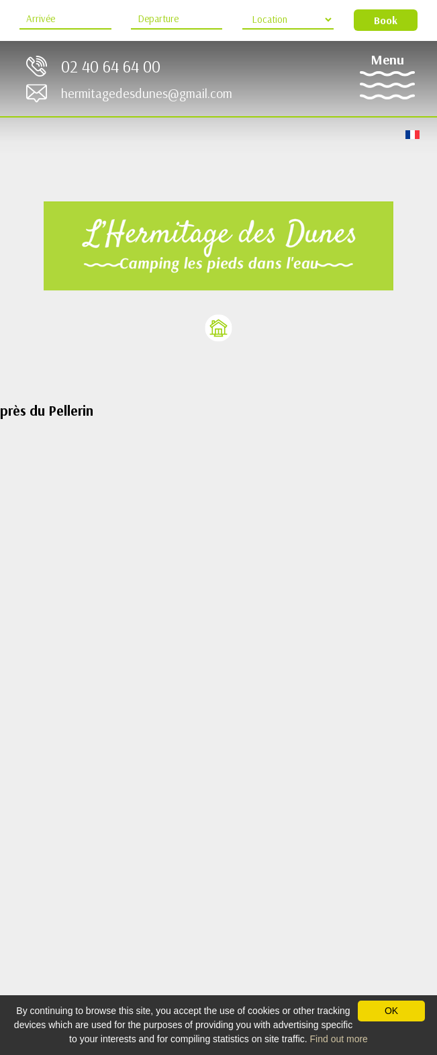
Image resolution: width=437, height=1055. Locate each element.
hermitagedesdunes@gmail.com (146, 93)
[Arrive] (65, 19)
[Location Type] (288, 19)
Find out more (339, 1039)
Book (385, 20)
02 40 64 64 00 (110, 66)
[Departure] (176, 19)
